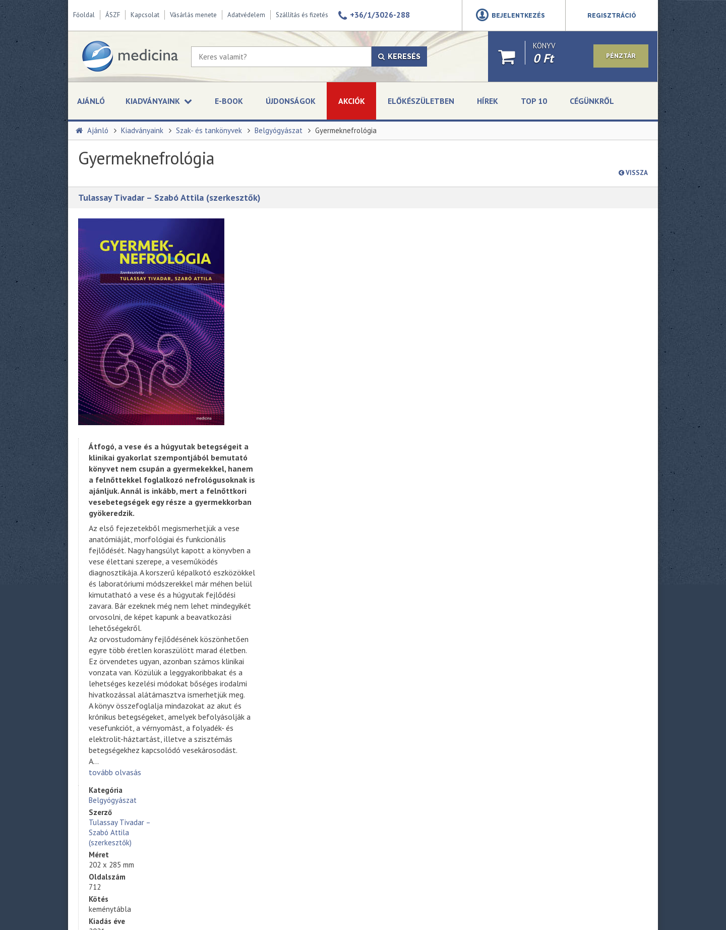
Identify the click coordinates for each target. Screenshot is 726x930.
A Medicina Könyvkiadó (111, 714)
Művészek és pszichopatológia (291, 730)
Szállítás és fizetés (302, 15)
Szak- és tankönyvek (209, 130)
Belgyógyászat (278, 130)
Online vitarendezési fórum (118, 781)
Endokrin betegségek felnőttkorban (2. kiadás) (298, 753)
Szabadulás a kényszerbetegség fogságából (294, 708)
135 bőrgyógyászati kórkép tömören (300, 642)
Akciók (351, 101)
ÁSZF (112, 15)
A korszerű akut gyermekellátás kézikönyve (292, 797)
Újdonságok (291, 101)
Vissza (633, 172)
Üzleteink (91, 725)
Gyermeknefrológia (346, 130)
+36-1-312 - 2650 (568, 648)
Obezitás (258, 664)
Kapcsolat (145, 15)
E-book (229, 101)
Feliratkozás (406, 718)
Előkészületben (421, 101)
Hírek (487, 101)
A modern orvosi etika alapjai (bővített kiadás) (289, 819)
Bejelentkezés (518, 15)
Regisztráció (611, 15)
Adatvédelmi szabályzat (419, 695)
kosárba (569, 322)
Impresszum (95, 747)
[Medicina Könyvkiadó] (129, 56)
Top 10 (534, 101)
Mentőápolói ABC (271, 619)
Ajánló (91, 101)
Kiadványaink (142, 130)
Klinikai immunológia (276, 775)
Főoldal (84, 15)
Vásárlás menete (193, 15)
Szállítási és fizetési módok (118, 770)
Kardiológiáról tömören (280, 686)
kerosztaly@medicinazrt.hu (582, 672)
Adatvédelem (246, 15)
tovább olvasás (271, 552)
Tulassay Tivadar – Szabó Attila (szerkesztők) (169, 197)
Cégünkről (592, 101)
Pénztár (620, 57)
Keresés (399, 56)
